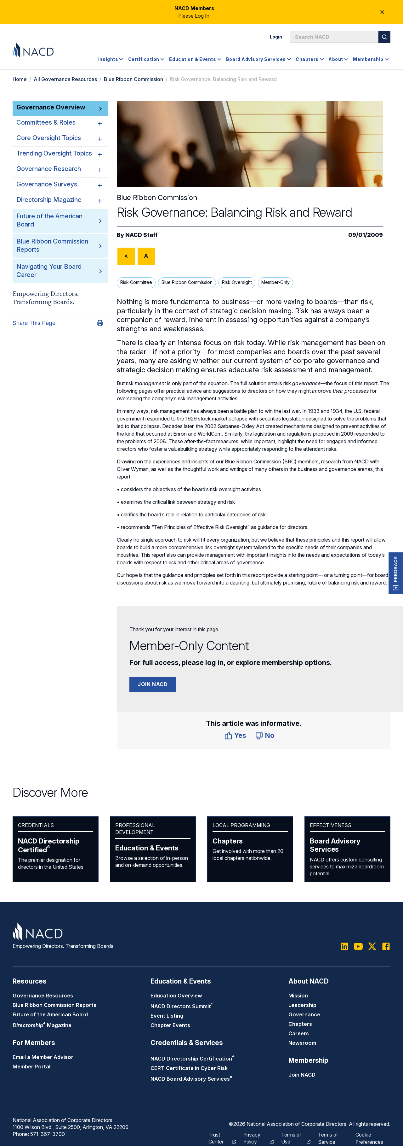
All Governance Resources (65, 79)
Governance (304, 1014)
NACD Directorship (48, 845)
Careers (298, 1033)
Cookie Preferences (369, 1137)
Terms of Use (292, 1137)
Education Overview (176, 995)
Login (276, 36)
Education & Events (147, 848)
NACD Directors (181, 1006)
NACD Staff (141, 235)
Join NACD (153, 684)
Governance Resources (43, 995)
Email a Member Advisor (43, 1057)
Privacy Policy (255, 1137)
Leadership (302, 1005)
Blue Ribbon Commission (133, 79)
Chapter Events (170, 1025)
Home (20, 79)
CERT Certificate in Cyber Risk (189, 1068)
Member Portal (31, 1067)
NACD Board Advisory (191, 1079)
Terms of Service (328, 1137)
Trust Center (218, 1137)
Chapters (228, 841)
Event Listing (166, 1016)
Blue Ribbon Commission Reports (54, 1005)
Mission (298, 995)
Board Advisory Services (335, 845)
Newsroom (302, 1043)
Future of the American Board (50, 1014)
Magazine (42, 1025)
